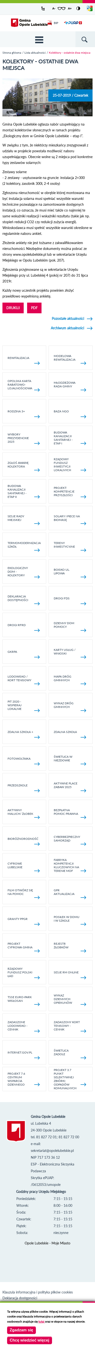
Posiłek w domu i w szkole (70, 920)
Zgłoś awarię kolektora (24, 466)
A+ (70, 8)
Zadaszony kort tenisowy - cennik (70, 1026)
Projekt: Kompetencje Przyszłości (70, 492)
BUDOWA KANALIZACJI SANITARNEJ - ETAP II (24, 491)
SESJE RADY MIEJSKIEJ (24, 519)
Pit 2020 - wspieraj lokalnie (24, 706)
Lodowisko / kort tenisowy (24, 680)
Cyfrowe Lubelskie (24, 867)
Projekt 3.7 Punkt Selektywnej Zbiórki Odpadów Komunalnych (70, 1079)
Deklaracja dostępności (24, 600)
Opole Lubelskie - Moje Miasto (47, 1243)
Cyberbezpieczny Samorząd (70, 840)
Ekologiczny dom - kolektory (24, 572)
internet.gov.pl (24, 1055)
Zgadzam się (21, 1330)
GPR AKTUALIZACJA (70, 893)
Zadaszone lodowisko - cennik (24, 1026)
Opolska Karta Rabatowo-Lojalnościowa (24, 385)
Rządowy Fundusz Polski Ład (24, 973)
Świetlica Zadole (70, 1054)
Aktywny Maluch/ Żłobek (24, 813)
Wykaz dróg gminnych (70, 706)
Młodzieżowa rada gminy (70, 386)
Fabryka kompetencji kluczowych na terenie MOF (70, 865)
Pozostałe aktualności (68, 318)
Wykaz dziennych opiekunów (70, 1000)
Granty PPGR (24, 921)
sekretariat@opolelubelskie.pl (52, 1150)
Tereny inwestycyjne (70, 546)
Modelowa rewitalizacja (70, 359)
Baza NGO (70, 413)
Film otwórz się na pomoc (24, 893)
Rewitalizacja (24, 360)
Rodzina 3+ (24, 413)
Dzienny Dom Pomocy (70, 626)
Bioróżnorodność (24, 841)
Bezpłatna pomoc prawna (70, 813)
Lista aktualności (35, 52)
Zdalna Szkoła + (24, 734)
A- (53, 8)
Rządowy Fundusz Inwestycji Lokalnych (70, 464)
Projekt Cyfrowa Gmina (24, 947)
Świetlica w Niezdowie (70, 760)
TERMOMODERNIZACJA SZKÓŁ (24, 546)
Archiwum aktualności (67, 328)
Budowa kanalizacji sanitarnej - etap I (70, 438)
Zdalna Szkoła (70, 734)
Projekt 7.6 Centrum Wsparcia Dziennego (24, 1079)
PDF (34, 308)
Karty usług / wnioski (70, 653)
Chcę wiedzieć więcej (29, 1340)
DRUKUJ (13, 308)
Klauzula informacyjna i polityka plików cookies (37, 1292)
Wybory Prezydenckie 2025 (24, 439)
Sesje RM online (70, 974)
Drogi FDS (70, 600)
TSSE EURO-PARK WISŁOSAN (24, 1000)
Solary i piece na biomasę (70, 519)
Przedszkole (24, 787)
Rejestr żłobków (70, 947)
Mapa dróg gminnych (70, 680)
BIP (53, 23)
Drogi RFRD (24, 627)
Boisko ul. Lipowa (70, 573)
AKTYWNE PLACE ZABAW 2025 (70, 787)
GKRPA (24, 654)
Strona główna (11, 52)
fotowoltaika (24, 761)
